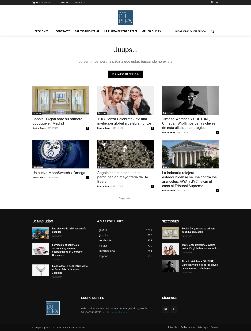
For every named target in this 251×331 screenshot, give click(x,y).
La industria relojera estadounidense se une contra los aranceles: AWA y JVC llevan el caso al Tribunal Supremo (189, 179)
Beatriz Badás (38, 128)
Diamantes (102, 167)
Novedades (38, 167)
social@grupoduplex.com (114, 312)
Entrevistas (168, 113)
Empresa (37, 113)
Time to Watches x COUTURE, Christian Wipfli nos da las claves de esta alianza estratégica (188, 123)
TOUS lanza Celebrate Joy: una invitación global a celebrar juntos (124, 121)
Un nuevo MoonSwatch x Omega (58, 173)
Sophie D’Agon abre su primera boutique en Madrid (57, 121)
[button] (212, 31)
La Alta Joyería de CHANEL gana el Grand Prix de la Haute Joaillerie (70, 270)
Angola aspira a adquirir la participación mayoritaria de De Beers (122, 177)
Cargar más (125, 198)
